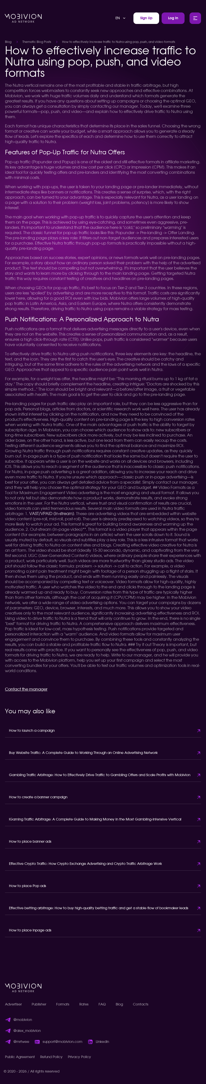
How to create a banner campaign (38, 797)
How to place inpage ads (30, 930)
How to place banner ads (30, 841)
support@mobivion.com (62, 1042)
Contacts (140, 1004)
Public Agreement (20, 1057)
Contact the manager (26, 689)
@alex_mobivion (27, 1031)
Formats (62, 1004)
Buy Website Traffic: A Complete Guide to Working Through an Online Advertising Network (83, 753)
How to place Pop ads (27, 886)
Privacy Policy (79, 1057)
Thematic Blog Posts (36, 41)
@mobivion (22, 1020)
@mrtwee (21, 1042)
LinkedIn (102, 1042)
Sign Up (146, 18)
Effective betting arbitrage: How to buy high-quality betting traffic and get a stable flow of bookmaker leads (98, 908)
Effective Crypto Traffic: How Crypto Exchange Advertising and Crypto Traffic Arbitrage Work (85, 864)
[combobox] (120, 18)
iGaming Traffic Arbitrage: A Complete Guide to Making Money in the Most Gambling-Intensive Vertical (95, 819)
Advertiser (13, 1004)
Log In (173, 18)
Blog (8, 41)
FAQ (102, 1004)
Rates (84, 1004)
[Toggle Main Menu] (195, 18)
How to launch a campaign (32, 730)
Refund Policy (51, 1057)
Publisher (39, 1004)
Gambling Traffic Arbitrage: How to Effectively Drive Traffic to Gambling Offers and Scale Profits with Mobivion (99, 775)
